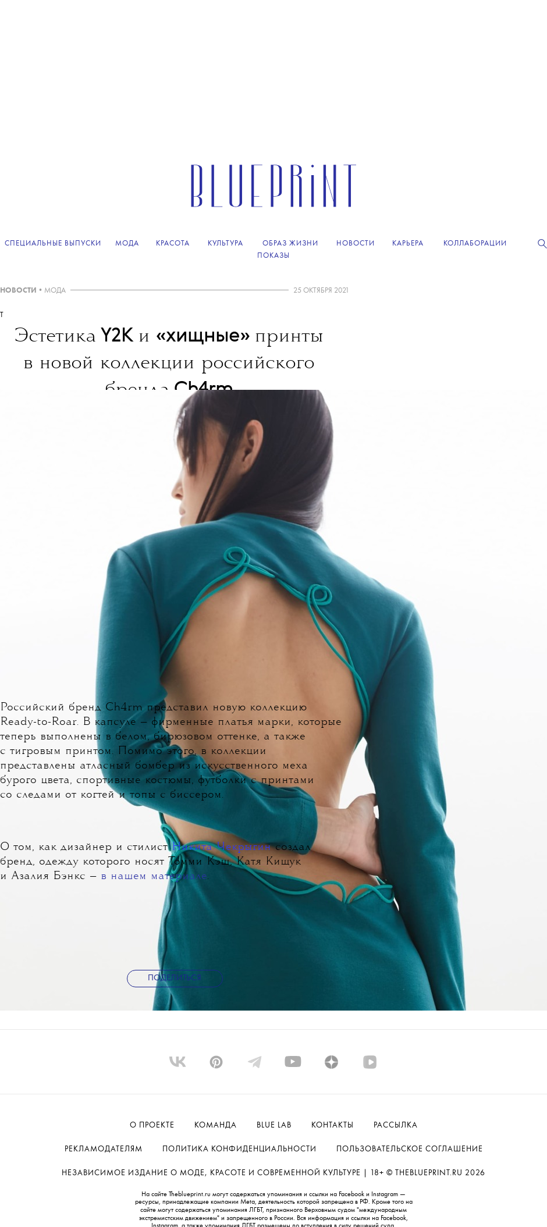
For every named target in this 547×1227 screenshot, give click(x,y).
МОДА (55, 290)
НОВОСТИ (18, 290)
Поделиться (174, 978)
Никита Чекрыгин (221, 847)
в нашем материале (154, 876)
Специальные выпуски (53, 243)
